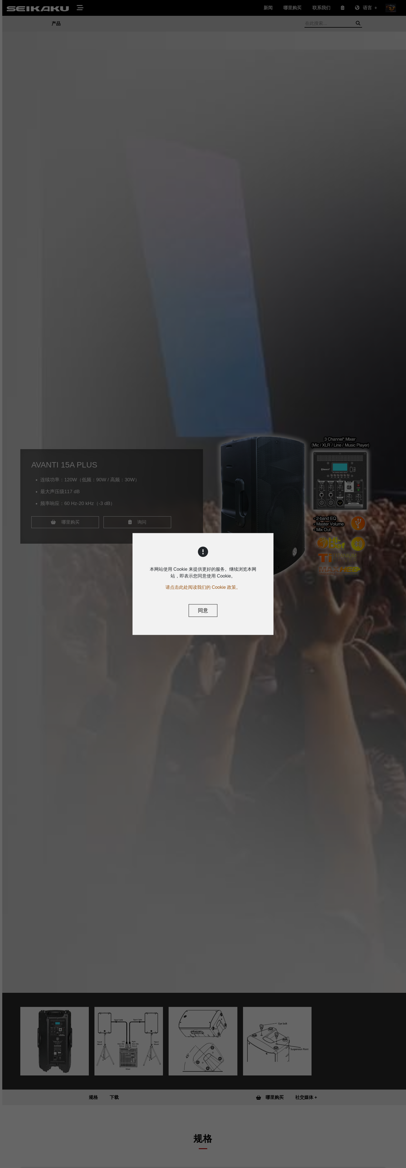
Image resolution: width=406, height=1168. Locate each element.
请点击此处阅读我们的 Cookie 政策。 (203, 587)
